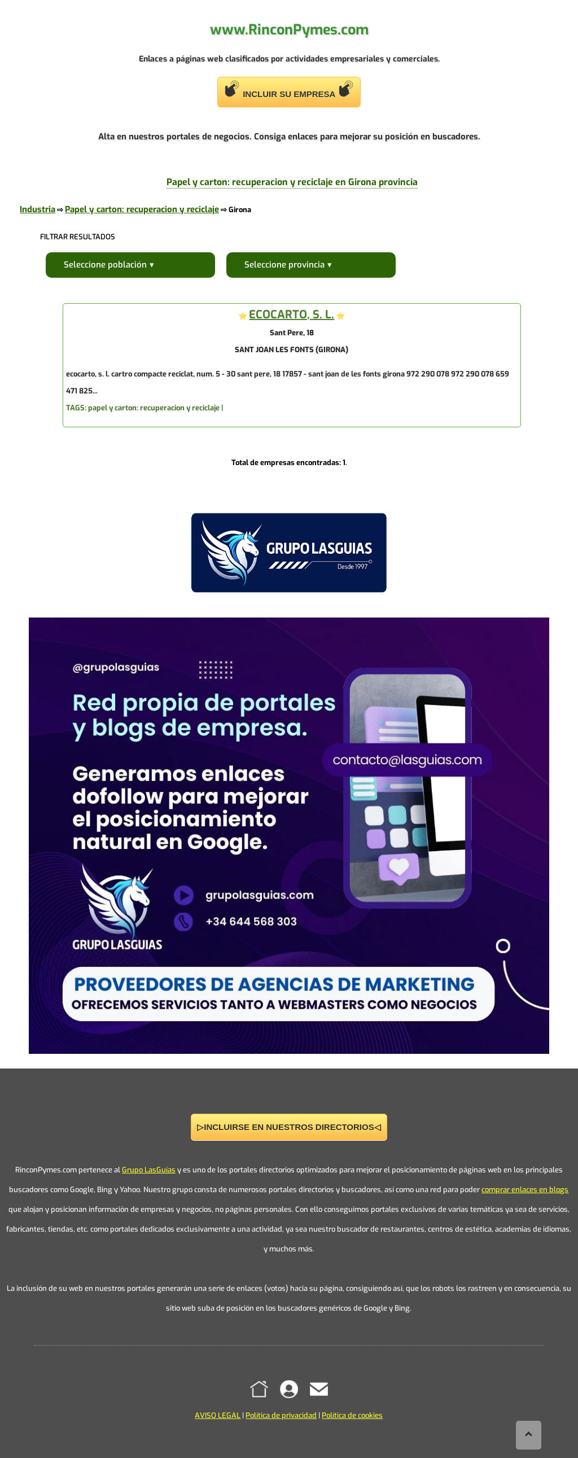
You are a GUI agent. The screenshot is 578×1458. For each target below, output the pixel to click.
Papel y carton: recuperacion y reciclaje (142, 209)
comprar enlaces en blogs (524, 1189)
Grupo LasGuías (149, 1170)
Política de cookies (352, 1415)
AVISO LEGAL (217, 1415)
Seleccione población (105, 264)
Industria (37, 209)
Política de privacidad (281, 1415)
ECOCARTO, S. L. (291, 314)
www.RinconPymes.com (289, 29)
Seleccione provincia (284, 264)
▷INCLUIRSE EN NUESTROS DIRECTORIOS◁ (288, 1127)
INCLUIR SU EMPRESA (289, 89)
